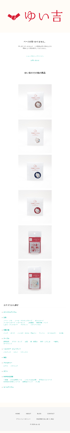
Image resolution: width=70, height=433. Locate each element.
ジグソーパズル (36, 324)
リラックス (24, 352)
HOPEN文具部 (8, 376)
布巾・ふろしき (45, 341)
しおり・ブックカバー (11, 324)
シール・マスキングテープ (23, 320)
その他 (61, 333)
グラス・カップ (17, 341)
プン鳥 (37, 382)
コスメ (15, 352)
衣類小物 (6, 330)
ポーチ (13, 333)
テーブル (6, 338)
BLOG (39, 413)
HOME (18, 413)
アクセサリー (8, 363)
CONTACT (50, 413)
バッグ (6, 333)
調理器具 (6, 341)
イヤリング (14, 366)
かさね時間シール (16, 380)
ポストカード (39, 320)
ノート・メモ (8, 320)
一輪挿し (56, 341)
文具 (5, 317)
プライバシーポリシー (23, 419)
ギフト (6, 371)
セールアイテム (9, 387)
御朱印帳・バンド (42, 322)
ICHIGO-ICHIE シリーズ (12, 382)
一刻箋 (6, 380)
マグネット (24, 324)
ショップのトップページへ (35, 56)
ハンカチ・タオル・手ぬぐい (27, 333)
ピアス (6, 366)
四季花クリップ (28, 382)
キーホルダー (52, 333)
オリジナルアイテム (10, 312)
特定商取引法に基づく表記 (45, 419)
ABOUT (28, 413)
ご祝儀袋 (31, 322)
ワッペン (42, 333)
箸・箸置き (34, 341)
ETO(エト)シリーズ (45, 380)
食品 (5, 357)
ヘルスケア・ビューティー (12, 349)
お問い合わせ (35, 60)
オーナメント (8, 343)
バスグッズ (7, 352)
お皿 (26, 341)
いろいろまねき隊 (30, 380)
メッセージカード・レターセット (14, 322)
